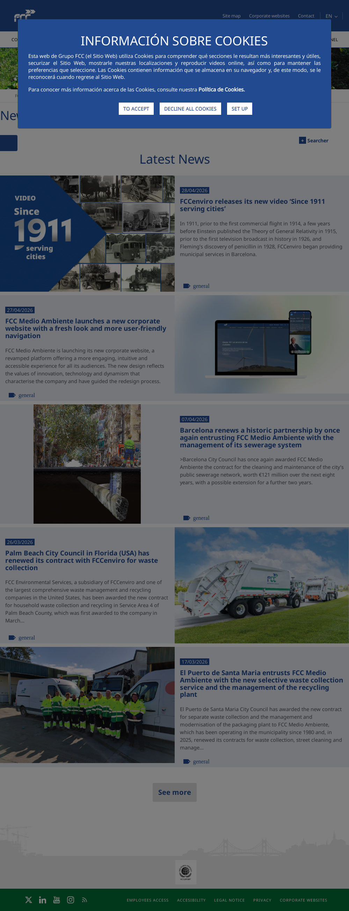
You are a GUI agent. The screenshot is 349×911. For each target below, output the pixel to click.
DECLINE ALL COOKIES (190, 108)
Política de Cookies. (221, 89)
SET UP (240, 108)
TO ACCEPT (136, 108)
